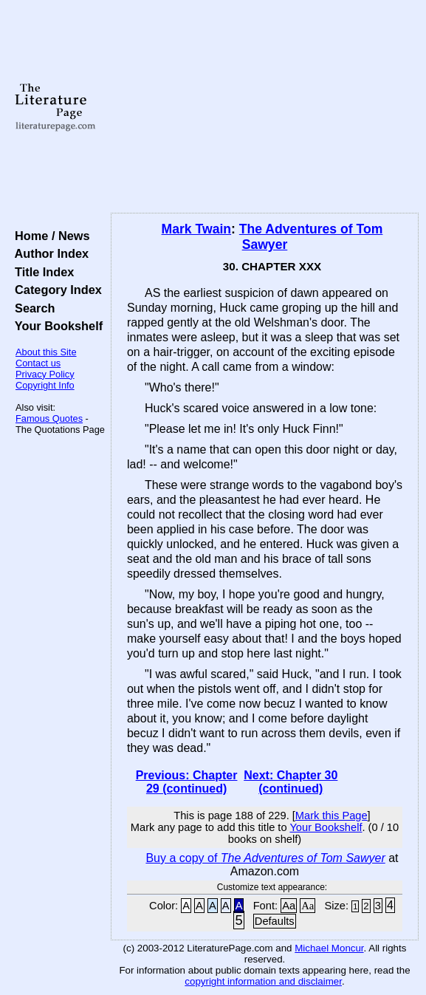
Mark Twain (197, 229)
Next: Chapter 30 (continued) (290, 782)
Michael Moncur (329, 948)
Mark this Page (331, 815)
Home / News (49, 235)
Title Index (41, 271)
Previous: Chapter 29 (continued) (187, 782)
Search (31, 308)
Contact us (38, 363)
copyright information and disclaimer (263, 981)
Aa (288, 906)
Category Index (55, 289)
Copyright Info (45, 385)
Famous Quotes (49, 418)
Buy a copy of (265, 858)
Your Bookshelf (55, 325)
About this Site (46, 352)
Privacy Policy (45, 374)
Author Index (48, 253)
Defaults (275, 921)
